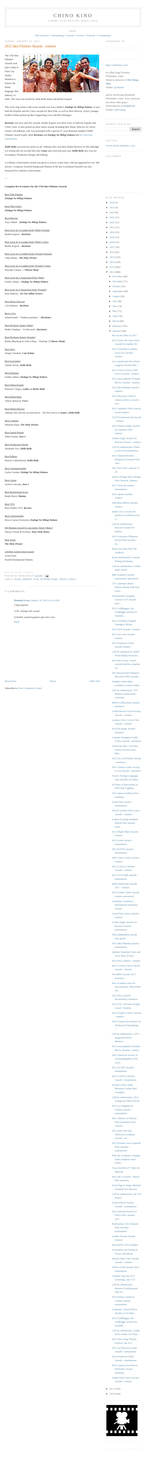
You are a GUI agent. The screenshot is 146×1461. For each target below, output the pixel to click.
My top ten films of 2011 (124, 335)
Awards (70, 35)
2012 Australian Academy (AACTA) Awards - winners (125, 352)
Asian (17, 579)
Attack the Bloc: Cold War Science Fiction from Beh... (125, 750)
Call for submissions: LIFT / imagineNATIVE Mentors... (126, 1037)
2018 (112, 242)
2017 (112, 247)
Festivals (90, 35)
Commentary (104, 35)
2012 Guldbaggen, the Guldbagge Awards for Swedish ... (124, 612)
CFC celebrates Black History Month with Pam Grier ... (126, 587)
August (116, 296)
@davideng (119, 109)
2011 (112, 1388)
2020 (112, 232)
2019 (112, 237)
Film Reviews (42, 35)
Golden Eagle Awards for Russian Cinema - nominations (124, 926)
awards (27, 579)
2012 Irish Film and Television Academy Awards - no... (123, 1134)
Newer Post (10, 681)
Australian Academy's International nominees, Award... (125, 905)
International (49, 579)
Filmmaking (58, 35)
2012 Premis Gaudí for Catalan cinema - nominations (123, 1300)
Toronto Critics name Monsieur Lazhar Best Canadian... (124, 1088)
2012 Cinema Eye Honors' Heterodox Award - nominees (125, 1369)
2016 (112, 252)
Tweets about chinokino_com (120, 145)
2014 (112, 262)
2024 (112, 212)
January (117, 331)
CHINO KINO (73, 15)
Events (80, 35)
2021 (112, 227)
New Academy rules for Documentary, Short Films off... (126, 987)
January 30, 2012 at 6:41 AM (45, 600)
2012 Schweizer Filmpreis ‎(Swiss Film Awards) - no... (125, 540)
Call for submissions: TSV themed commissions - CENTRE (125, 694)
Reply (17, 621)
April (115, 316)
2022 (112, 222)
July (115, 301)
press (63, 579)
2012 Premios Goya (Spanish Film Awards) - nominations (126, 1147)
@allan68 (119, 87)
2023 (112, 217)
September (118, 291)
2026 (112, 202)
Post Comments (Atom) (30, 688)
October (117, 286)
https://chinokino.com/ (117, 65)
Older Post (95, 681)
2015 (112, 257)
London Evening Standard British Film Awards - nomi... (125, 823)
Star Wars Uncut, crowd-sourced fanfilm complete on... (126, 664)
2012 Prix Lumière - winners (126, 960)
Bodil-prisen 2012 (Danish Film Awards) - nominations (125, 1227)
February (117, 326)
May (115, 311)
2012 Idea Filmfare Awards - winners (30, 46)
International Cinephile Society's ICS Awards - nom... (124, 599)
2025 (112, 207)
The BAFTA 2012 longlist (125, 1244)
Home (53, 681)
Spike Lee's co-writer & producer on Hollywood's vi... (126, 515)
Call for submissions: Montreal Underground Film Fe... (125, 1288)
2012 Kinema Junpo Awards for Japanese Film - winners (126, 429)
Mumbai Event (22, 600)
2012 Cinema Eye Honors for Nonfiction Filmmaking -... (126, 1025)
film (36, 579)
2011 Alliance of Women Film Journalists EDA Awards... (124, 1122)
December (118, 276)
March (116, 321)
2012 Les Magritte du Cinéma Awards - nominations (122, 1109)
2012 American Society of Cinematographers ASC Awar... (125, 1059)
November (118, 281)
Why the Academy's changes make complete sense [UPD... (126, 1159)
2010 (112, 1393)
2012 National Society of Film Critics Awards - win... (124, 1215)
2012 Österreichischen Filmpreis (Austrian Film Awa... (126, 459)
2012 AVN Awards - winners (126, 629)
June (115, 306)
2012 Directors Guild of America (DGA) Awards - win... (126, 400)
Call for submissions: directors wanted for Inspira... (123, 528)
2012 (112, 272)
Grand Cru (129, 105)
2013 (112, 267)
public (72, 579)
